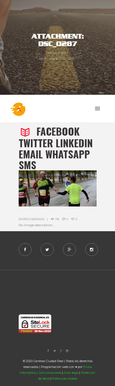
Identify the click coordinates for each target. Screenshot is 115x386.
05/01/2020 (37, 219)
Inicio (62, 53)
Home (51, 53)
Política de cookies (64, 378)
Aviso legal (71, 373)
